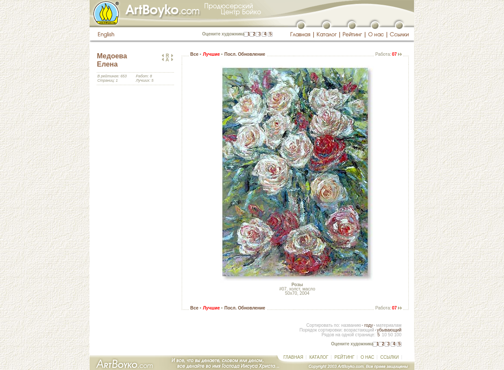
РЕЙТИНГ (344, 357)
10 (384, 334)
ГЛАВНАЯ (293, 357)
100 (397, 334)
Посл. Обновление (245, 54)
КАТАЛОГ (318, 357)
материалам (388, 325)
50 (390, 334)
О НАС (367, 357)
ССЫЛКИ (389, 357)
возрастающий (359, 330)
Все (194, 54)
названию (351, 325)
